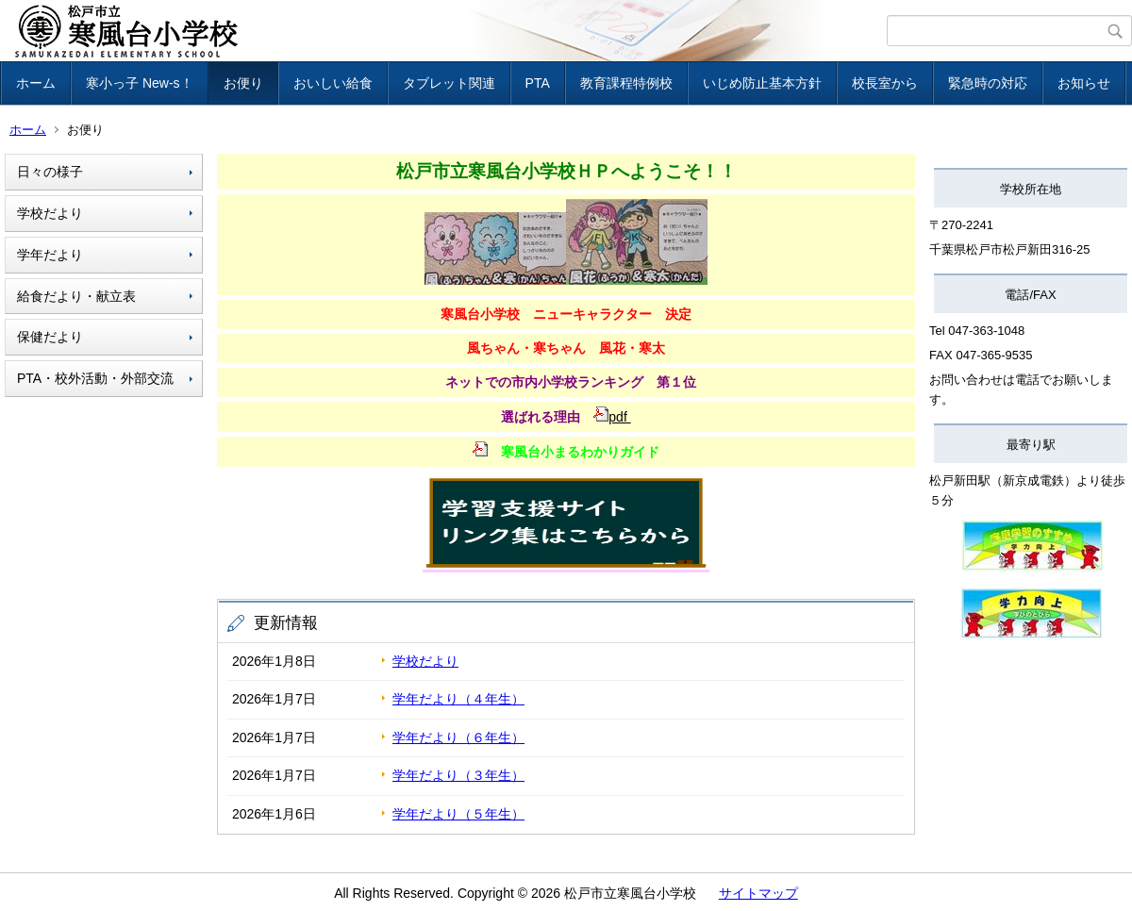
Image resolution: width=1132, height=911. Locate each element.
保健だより (50, 336)
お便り (243, 83)
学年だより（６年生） (458, 737)
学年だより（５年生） (458, 813)
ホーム (36, 83)
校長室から (885, 83)
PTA (537, 83)
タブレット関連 (449, 83)
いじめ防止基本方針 (762, 83)
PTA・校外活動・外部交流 (95, 378)
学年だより (50, 254)
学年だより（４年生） (458, 698)
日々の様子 (50, 171)
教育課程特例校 (626, 83)
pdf (611, 416)
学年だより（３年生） (458, 775)
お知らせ (1083, 83)
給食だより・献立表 (76, 296)
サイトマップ (758, 893)
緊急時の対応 (987, 83)
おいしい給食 (333, 83)
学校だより (50, 213)
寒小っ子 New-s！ (139, 83)
